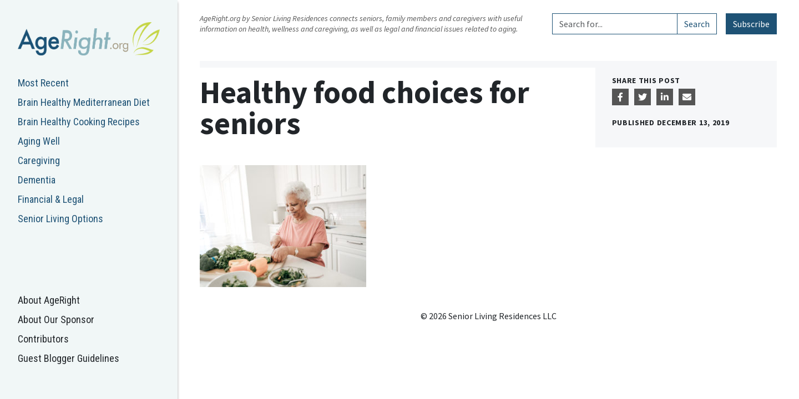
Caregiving (39, 160)
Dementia (36, 180)
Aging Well (39, 141)
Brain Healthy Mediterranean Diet (84, 102)
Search (697, 23)
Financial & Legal (51, 199)
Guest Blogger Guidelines (68, 358)
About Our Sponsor (56, 319)
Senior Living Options (60, 218)
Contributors (43, 339)
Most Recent (43, 83)
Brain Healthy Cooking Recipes (79, 121)
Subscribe (751, 23)
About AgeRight (49, 300)
